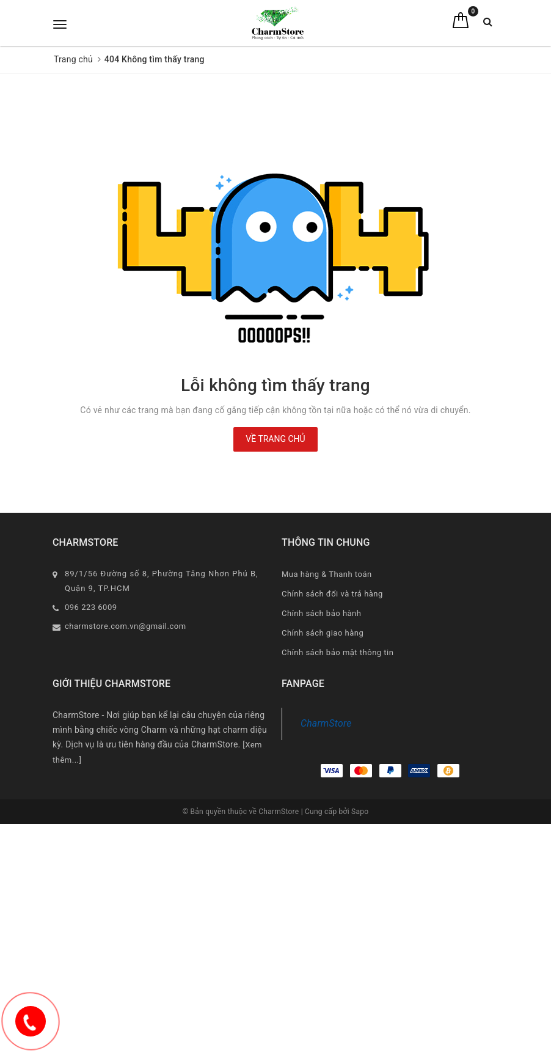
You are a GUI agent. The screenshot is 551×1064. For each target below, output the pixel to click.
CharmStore (326, 723)
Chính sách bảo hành (321, 613)
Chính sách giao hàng (322, 632)
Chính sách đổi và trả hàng (332, 593)
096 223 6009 (91, 607)
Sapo (359, 811)
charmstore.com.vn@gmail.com (125, 626)
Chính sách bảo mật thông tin (337, 652)
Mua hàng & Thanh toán (327, 574)
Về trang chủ (275, 439)
